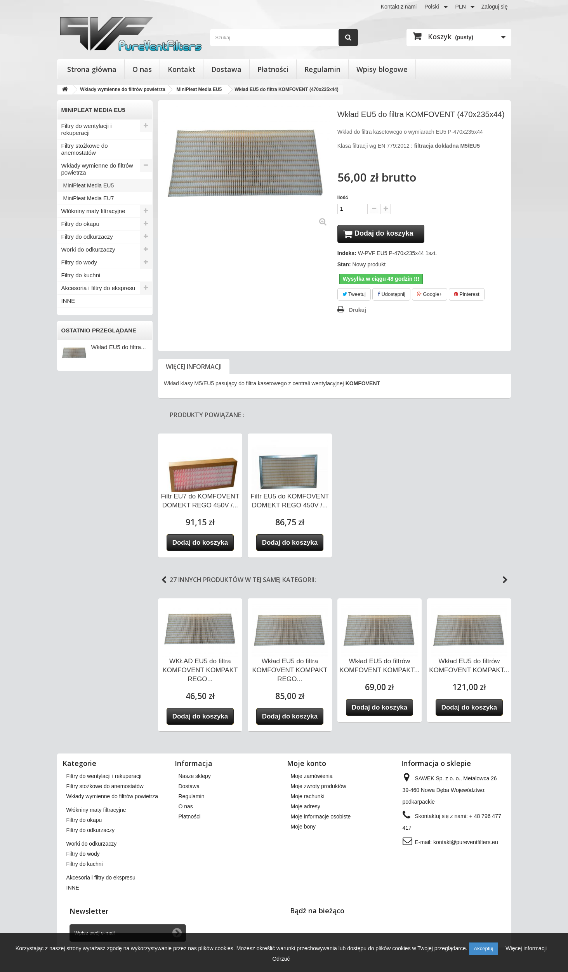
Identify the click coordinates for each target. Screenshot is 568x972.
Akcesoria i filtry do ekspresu (98, 288)
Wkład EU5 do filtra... (118, 347)
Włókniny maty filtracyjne (93, 211)
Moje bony (303, 828)
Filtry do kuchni (81, 275)
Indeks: (346, 254)
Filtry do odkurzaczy (87, 236)
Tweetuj (354, 295)
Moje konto (306, 764)
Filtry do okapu (80, 223)
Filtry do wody (79, 262)
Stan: (344, 265)
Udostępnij (391, 295)
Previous (164, 581)
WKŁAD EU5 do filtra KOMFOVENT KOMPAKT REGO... (200, 671)
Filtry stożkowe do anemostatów (84, 149)
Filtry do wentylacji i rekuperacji (86, 129)
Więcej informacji (194, 368)
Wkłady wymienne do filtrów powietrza (97, 169)
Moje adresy (305, 807)
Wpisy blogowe (382, 69)
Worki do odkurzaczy (88, 249)
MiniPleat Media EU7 (88, 198)
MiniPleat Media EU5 (88, 185)
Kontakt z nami (399, 6)
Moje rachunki (308, 797)
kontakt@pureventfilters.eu (465, 843)
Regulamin (322, 69)
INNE (68, 300)
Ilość (342, 197)
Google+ (429, 295)
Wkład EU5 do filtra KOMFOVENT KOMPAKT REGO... (289, 671)
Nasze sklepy (195, 777)
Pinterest (466, 295)
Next (505, 581)
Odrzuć (281, 959)
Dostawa (226, 69)
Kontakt (181, 69)
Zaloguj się (494, 6)
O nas (142, 69)
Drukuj (357, 311)
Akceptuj (483, 948)
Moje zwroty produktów (318, 787)
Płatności (272, 69)
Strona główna (91, 69)
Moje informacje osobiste (321, 818)
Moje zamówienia (312, 777)
